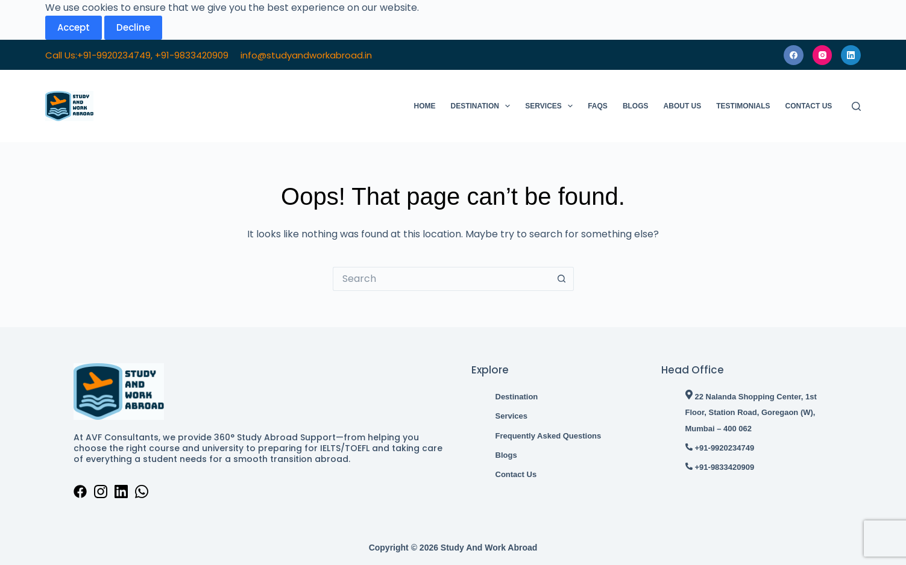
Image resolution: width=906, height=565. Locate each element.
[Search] (856, 106)
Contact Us (808, 106)
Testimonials (743, 106)
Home (425, 106)
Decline (133, 27)
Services (551, 106)
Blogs (636, 106)
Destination (483, 106)
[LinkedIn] (851, 55)
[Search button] (562, 279)
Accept (73, 27)
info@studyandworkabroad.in (306, 55)
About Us (683, 106)
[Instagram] (822, 55)
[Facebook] (794, 55)
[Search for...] (441, 279)
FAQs (598, 106)
